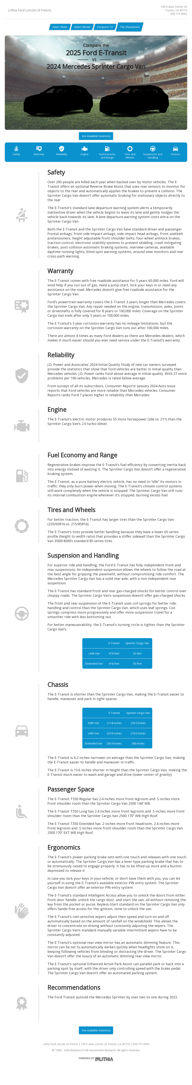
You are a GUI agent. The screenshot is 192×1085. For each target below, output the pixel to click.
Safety (17, 155)
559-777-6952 (178, 14)
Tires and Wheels (138, 155)
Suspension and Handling (162, 157)
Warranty (41, 155)
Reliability (65, 155)
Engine (90, 155)
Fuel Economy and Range (114, 157)
